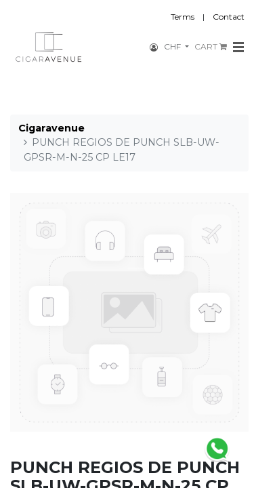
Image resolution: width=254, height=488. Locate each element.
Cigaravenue (51, 128)
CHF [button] (173, 46)
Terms (182, 17)
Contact (229, 17)
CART (210, 46)
